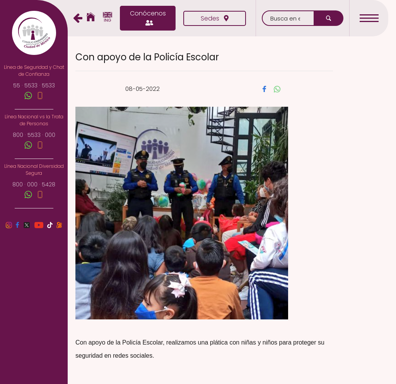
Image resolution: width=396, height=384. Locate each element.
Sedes (215, 18)
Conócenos (148, 18)
